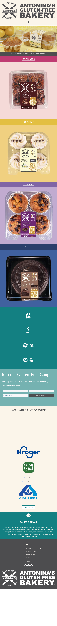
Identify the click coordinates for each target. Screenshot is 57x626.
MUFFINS (28, 184)
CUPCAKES (28, 121)
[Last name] (41, 391)
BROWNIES (28, 59)
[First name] (15, 391)
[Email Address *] (15, 395)
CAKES (28, 247)
